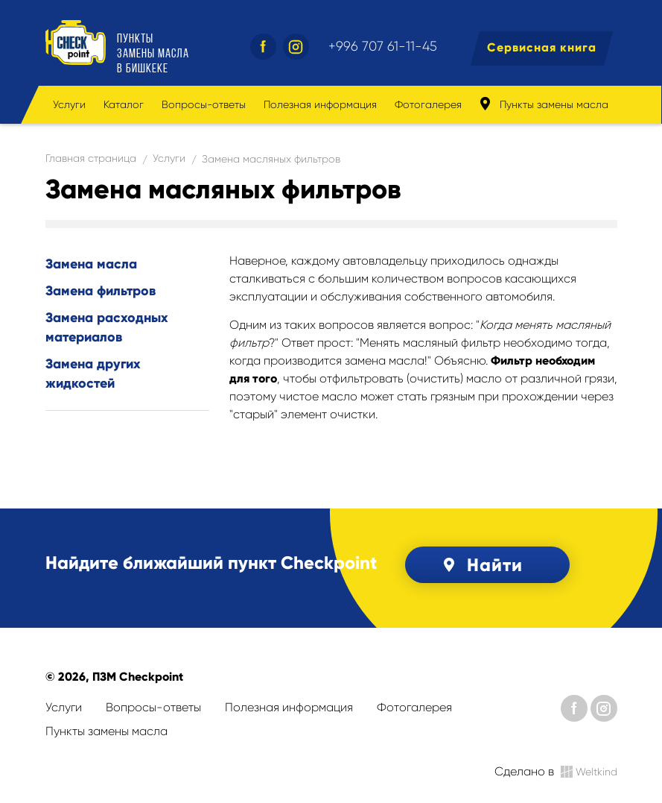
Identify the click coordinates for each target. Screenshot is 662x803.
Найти (481, 565)
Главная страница (90, 158)
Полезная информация (320, 104)
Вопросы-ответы (204, 104)
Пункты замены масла (544, 103)
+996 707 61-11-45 (382, 46)
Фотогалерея (428, 104)
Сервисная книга (541, 47)
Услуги (69, 104)
